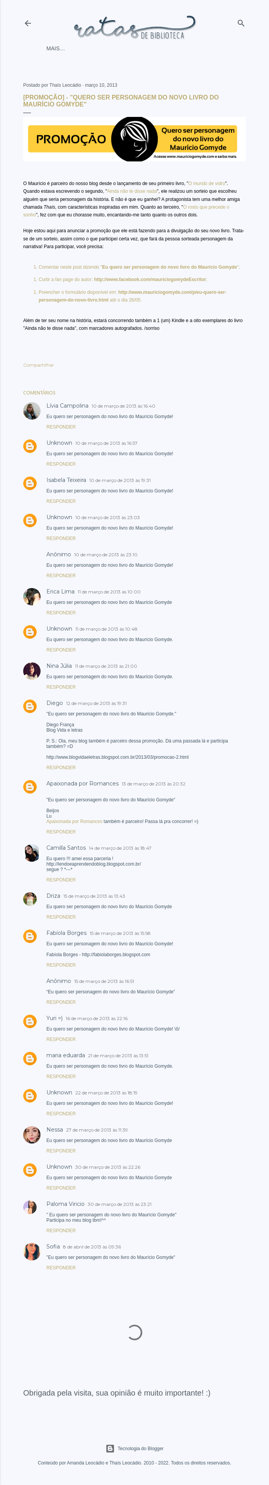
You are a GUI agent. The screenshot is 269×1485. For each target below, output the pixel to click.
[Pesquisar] (241, 21)
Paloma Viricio (65, 1203)
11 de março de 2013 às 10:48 (106, 629)
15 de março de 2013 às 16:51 (104, 981)
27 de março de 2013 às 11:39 (97, 1130)
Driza (53, 895)
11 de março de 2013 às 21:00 (106, 666)
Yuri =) (54, 1018)
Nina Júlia (59, 665)
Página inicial (66, 48)
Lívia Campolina (67, 405)
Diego (54, 703)
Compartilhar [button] (38, 365)
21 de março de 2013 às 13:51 (118, 1055)
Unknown (59, 442)
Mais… (166, 48)
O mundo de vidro (206, 183)
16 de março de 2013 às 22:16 (97, 1018)
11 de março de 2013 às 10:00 (109, 592)
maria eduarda (65, 1055)
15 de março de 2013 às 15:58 (120, 933)
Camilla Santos (66, 847)
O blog (141, 48)
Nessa (54, 1129)
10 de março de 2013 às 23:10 (106, 554)
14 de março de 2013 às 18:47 (120, 848)
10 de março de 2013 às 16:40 (123, 406)
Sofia (53, 1246)
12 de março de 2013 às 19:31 (96, 703)
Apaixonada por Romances (82, 783)
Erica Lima (60, 591)
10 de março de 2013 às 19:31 (120, 480)
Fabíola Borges (66, 932)
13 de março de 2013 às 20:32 (154, 784)
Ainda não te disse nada (132, 191)
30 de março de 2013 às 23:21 (120, 1204)
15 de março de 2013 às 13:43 (94, 896)
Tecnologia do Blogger (135, 1448)
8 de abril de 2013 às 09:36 (92, 1247)
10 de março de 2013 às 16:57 (106, 443)
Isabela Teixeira (66, 480)
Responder (61, 427)
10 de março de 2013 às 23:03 (107, 517)
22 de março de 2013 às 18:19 (106, 1093)
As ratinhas (109, 48)
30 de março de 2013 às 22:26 (107, 1167)
